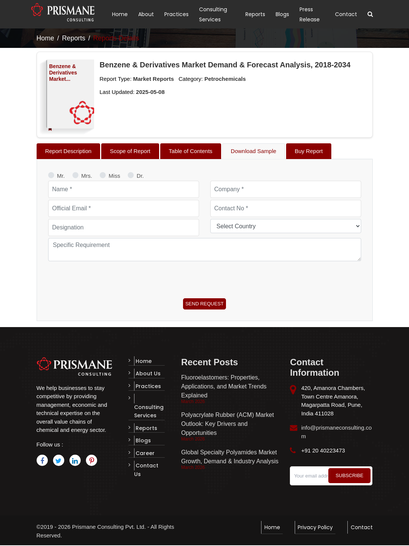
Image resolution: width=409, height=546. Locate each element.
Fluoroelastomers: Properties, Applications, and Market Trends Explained (224, 387)
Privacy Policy (317, 527)
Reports (255, 14)
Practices (176, 14)
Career (143, 443)
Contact (346, 14)
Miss (114, 176)
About (146, 14)
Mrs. (86, 176)
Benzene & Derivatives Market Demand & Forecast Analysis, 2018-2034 (225, 65)
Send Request (204, 304)
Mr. (61, 176)
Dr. (140, 176)
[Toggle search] (370, 14)
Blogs (282, 14)
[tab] (70, 151)
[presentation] (105, 278)
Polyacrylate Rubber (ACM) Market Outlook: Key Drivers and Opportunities (227, 425)
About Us (146, 374)
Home (120, 14)
